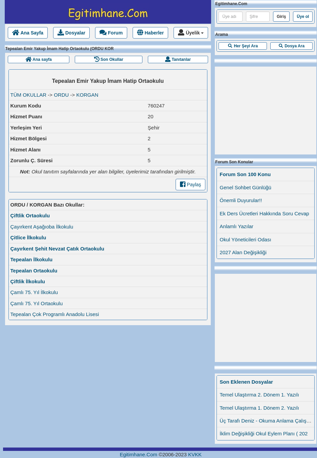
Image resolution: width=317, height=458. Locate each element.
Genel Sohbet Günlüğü (245, 187)
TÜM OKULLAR (28, 95)
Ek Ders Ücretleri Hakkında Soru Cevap (264, 213)
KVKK (195, 454)
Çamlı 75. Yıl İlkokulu (34, 292)
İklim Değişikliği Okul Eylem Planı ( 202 (264, 433)
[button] (243, 46)
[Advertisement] (265, 109)
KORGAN (87, 95)
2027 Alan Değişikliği (243, 252)
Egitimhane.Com (138, 454)
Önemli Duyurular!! (241, 200)
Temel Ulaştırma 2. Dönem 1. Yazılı (259, 394)
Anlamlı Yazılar (236, 226)
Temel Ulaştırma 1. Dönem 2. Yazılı (259, 408)
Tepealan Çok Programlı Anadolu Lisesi (54, 314)
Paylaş (190, 184)
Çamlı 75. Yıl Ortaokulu (36, 303)
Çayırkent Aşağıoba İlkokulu (41, 227)
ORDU (61, 95)
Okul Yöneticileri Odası (245, 239)
